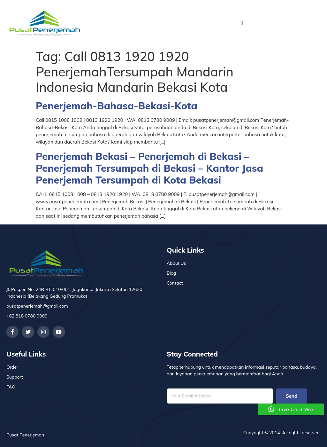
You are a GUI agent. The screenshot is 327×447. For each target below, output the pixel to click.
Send (291, 396)
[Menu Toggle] (242, 23)
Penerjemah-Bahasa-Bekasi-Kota (116, 105)
